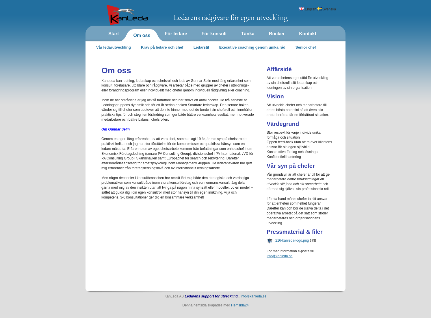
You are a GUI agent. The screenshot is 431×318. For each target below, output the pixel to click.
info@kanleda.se (253, 296)
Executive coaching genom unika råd (252, 47)
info (280, 256)
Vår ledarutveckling (113, 47)
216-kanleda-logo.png (292, 240)
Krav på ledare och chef (162, 47)
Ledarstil (201, 47)
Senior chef (306, 47)
